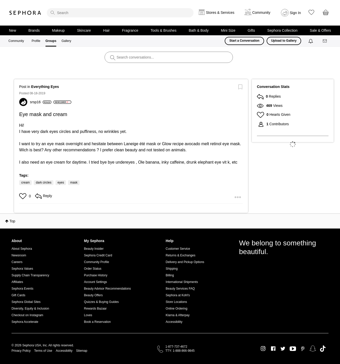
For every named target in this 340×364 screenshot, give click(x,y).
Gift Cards (18, 295)
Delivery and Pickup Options (185, 262)
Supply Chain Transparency (30, 275)
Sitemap (81, 350)
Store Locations (176, 302)
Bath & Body (199, 30)
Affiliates (17, 282)
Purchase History (95, 275)
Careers (17, 262)
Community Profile (96, 262)
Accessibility (174, 322)
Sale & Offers (320, 30)
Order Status (92, 268)
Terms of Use (43, 350)
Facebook (273, 349)
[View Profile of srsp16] (40, 102)
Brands (34, 30)
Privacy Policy (21, 350)
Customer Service (178, 249)
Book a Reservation (97, 322)
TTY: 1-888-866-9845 (180, 350)
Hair (106, 30)
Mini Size (228, 30)
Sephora (25, 13)
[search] (120, 12)
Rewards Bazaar (95, 308)
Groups (51, 41)
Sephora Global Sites (26, 302)
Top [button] (12, 221)
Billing (170, 275)
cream (25, 182)
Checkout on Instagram (27, 315)
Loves (88, 315)
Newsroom (19, 255)
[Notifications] (311, 41)
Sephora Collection (282, 30)
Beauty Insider (94, 249)
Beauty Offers (93, 295)
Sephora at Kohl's (178, 295)
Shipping (172, 268)
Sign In (295, 13)
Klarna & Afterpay (177, 315)
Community (16, 41)
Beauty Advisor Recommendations (107, 288)
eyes (61, 182)
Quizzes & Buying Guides (101, 302)
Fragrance (130, 30)
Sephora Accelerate (25, 322)
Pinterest (303, 349)
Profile (36, 41)
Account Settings (95, 282)
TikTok (323, 349)
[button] (23, 196)
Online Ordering (176, 308)
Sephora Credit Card (98, 255)
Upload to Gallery (284, 40)
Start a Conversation (244, 40)
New (12, 30)
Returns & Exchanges (180, 255)
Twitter (283, 349)
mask (73, 182)
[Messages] (325, 41)
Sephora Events (22, 288)
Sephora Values (22, 268)
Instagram (263, 349)
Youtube (293, 349)
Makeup (58, 30)
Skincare (84, 30)
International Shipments (182, 282)
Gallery (66, 41)
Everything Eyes (45, 87)
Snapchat (313, 349)
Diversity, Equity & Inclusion (30, 308)
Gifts (251, 30)
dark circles (43, 182)
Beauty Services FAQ (180, 288)
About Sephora (22, 249)
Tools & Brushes (163, 30)
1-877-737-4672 (176, 346)
